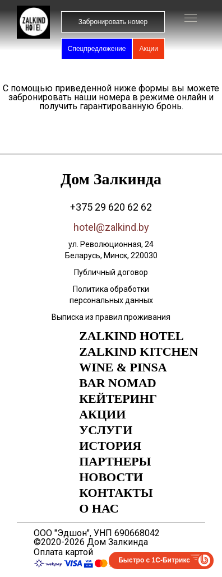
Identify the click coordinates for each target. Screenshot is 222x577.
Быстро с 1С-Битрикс (154, 560)
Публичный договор (111, 272)
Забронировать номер (112, 22)
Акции (148, 49)
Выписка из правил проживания (111, 317)
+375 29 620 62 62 (111, 207)
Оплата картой (63, 552)
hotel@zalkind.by (111, 227)
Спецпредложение (97, 49)
